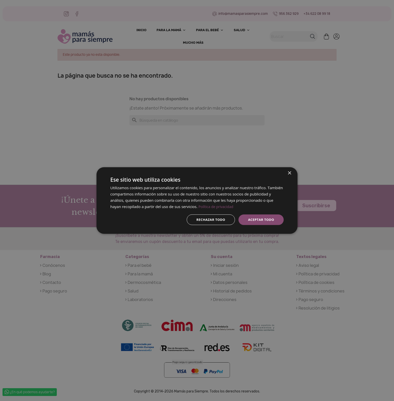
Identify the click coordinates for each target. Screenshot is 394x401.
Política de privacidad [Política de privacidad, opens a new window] (217, 206)
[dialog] (197, 200)
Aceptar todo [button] (260, 219)
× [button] (289, 173)
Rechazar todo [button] (207, 219)
